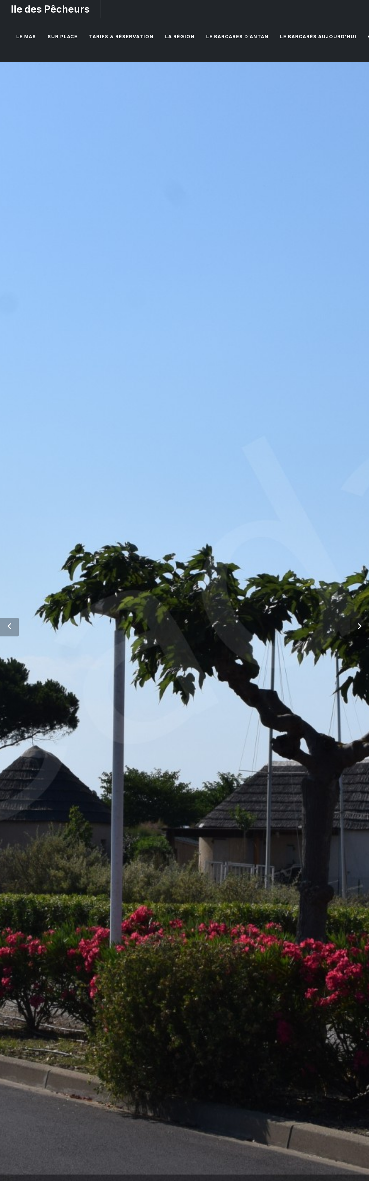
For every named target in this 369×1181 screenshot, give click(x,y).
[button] (9, 627)
